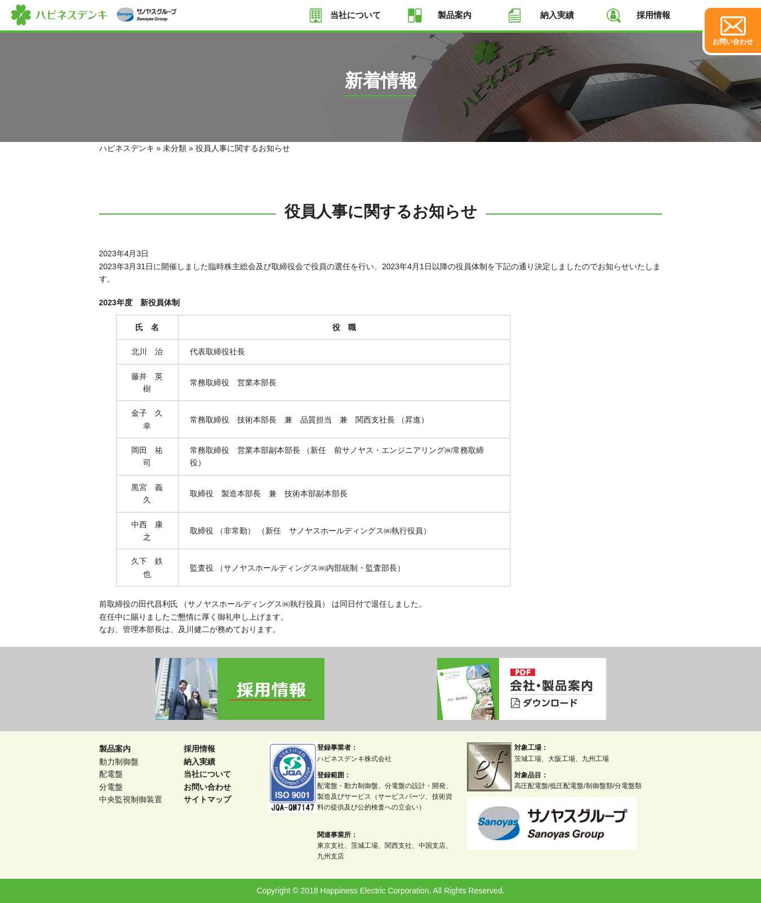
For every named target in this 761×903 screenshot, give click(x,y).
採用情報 (653, 15)
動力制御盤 (119, 761)
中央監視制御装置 (130, 799)
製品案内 (454, 15)
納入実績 (557, 15)
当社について (355, 15)
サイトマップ (207, 799)
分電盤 (111, 786)
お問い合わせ (207, 786)
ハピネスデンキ (126, 148)
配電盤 (111, 774)
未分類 (174, 148)
